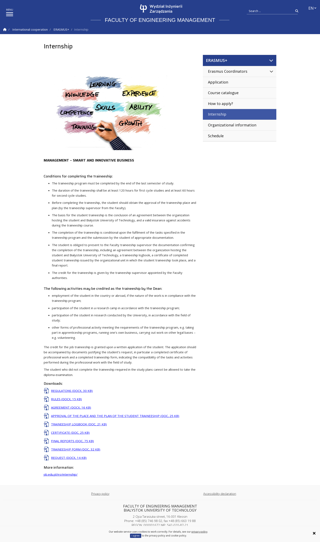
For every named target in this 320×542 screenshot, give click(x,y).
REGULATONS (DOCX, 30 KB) (72, 391)
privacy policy (199, 531)
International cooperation (30, 29)
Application (218, 82)
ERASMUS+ (61, 29)
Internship (217, 114)
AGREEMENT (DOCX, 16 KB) (71, 407)
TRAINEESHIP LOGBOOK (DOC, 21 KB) (79, 424)
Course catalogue (223, 92)
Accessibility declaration (219, 494)
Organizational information (232, 125)
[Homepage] (161, 9)
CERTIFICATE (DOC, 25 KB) (70, 432)
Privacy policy (100, 494)
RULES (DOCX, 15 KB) (66, 399)
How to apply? (220, 103)
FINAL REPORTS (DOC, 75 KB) (72, 441)
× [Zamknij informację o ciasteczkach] (314, 533)
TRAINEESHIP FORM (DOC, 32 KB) (75, 449)
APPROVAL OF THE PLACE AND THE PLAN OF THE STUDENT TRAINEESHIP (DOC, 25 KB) (115, 416)
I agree (136, 535)
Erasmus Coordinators (227, 71)
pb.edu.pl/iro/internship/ (61, 474)
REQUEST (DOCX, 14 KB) (69, 458)
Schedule (216, 135)
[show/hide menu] (9, 14)
